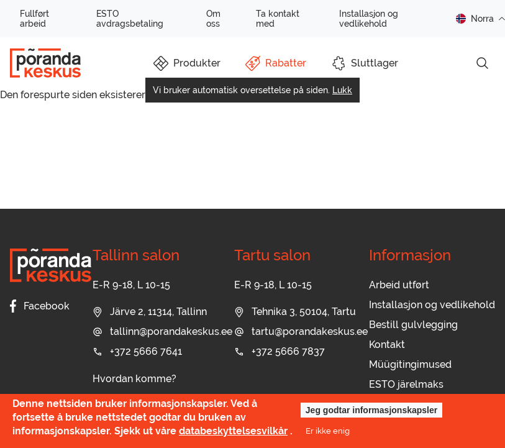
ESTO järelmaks (406, 384)
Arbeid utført (399, 285)
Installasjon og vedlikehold (368, 19)
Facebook (40, 306)
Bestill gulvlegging (413, 325)
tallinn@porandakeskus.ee (162, 331)
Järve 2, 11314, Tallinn (150, 312)
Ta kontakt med (277, 19)
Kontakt (387, 344)
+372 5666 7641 (137, 351)
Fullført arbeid (34, 19)
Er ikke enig (328, 431)
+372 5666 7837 (279, 351)
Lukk (342, 90)
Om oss (213, 19)
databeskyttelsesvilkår (233, 431)
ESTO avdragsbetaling (129, 19)
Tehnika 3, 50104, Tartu (295, 312)
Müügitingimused (410, 364)
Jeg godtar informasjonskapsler (371, 410)
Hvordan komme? (134, 379)
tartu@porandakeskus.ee (301, 331)
